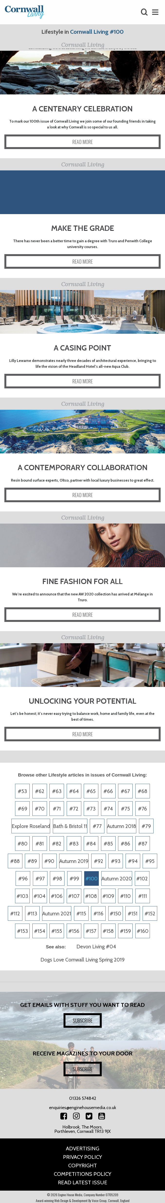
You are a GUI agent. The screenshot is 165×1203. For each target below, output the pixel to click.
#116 (98, 914)
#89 (32, 861)
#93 (115, 861)
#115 (81, 914)
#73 (91, 809)
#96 (23, 879)
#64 (74, 791)
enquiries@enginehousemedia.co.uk (82, 1107)
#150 (115, 914)
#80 (23, 844)
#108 (91, 896)
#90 (49, 861)
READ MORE (82, 141)
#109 (108, 896)
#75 (125, 809)
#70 (40, 809)
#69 (22, 809)
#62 (39, 791)
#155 (56, 931)
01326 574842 (82, 1098)
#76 (142, 809)
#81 (40, 844)
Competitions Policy (82, 1174)
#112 (15, 914)
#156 (73, 931)
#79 (146, 826)
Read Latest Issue (82, 1182)
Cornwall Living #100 (97, 31)
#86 (125, 844)
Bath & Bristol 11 (70, 826)
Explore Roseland (31, 826)
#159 (125, 931)
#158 (108, 931)
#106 (57, 896)
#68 (142, 791)
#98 (57, 879)
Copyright (82, 1165)
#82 (56, 844)
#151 (133, 914)
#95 (150, 861)
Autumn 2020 (116, 879)
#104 (40, 896)
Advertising (82, 1148)
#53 (22, 791)
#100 (91, 879)
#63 (57, 791)
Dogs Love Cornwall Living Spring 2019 (82, 960)
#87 (142, 844)
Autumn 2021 (56, 914)
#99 (74, 879)
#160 (142, 931)
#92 (98, 861)
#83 (74, 844)
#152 (150, 914)
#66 (108, 791)
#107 (74, 896)
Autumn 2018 (121, 826)
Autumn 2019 (73, 861)
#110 (125, 896)
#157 (91, 931)
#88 (15, 861)
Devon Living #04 (96, 947)
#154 (39, 931)
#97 (40, 879)
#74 (108, 809)
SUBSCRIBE (82, 1020)
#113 (32, 914)
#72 (73, 809)
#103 (22, 896)
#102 (142, 879)
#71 (57, 809)
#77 (97, 826)
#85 (108, 844)
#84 (91, 844)
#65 (91, 791)
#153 (22, 931)
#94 (133, 861)
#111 (142, 896)
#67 (125, 791)
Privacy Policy (82, 1157)
